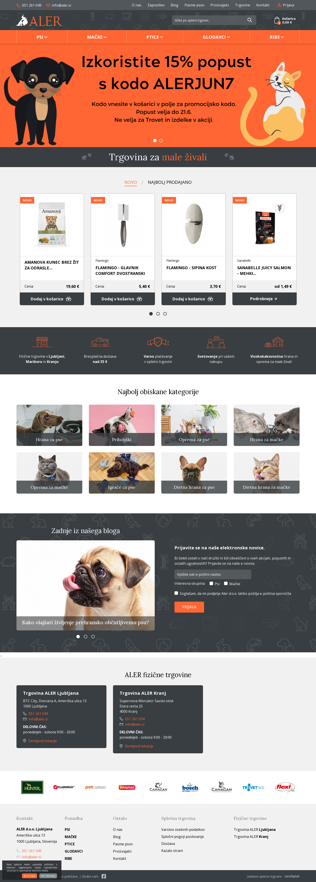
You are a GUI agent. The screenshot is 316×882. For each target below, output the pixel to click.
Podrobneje (264, 299)
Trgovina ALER (255, 828)
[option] (158, 95)
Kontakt (262, 5)
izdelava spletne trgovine (264, 876)
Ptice (152, 37)
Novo (130, 182)
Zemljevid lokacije (40, 740)
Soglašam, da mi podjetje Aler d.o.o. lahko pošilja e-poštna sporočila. (236, 593)
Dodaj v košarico (52, 298)
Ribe (275, 37)
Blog (174, 5)
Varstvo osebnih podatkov (183, 828)
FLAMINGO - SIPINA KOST (191, 267)
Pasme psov (194, 5)
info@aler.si (58, 5)
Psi (39, 37)
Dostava (168, 843)
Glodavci (214, 37)
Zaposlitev (156, 5)
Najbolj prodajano (170, 182)
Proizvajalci (219, 5)
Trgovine (242, 5)
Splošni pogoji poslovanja (182, 835)
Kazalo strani (172, 850)
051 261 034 (132, 718)
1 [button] (155, 140)
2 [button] (161, 140)
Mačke (94, 37)
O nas (136, 5)
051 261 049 (28, 5)
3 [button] (165, 314)
